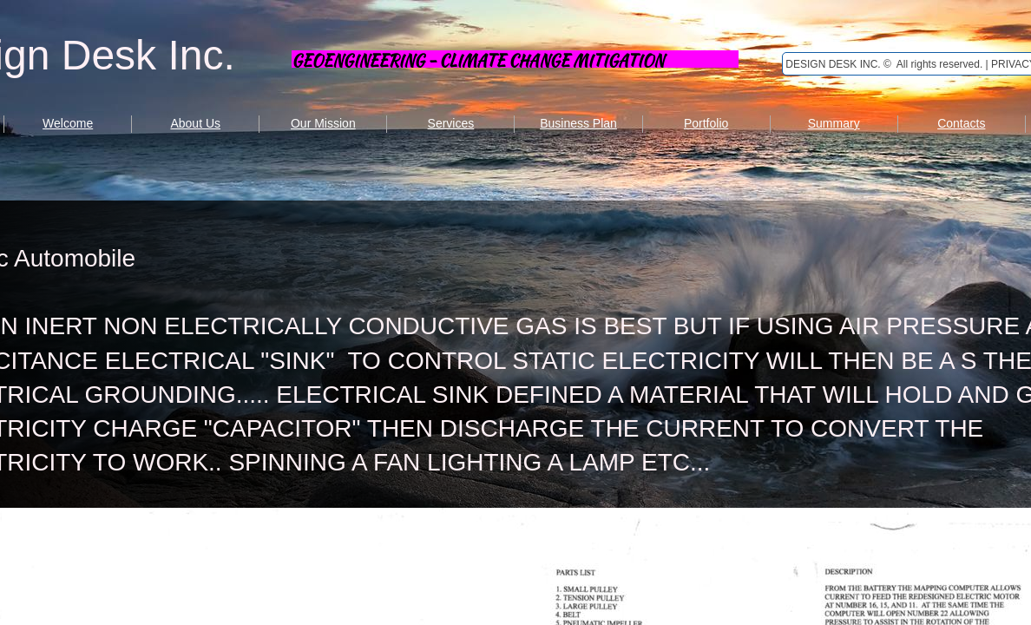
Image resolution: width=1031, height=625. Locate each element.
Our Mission (323, 123)
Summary (834, 123)
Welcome (68, 123)
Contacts (961, 123)
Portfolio (706, 123)
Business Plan (578, 123)
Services (451, 123)
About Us (195, 123)
